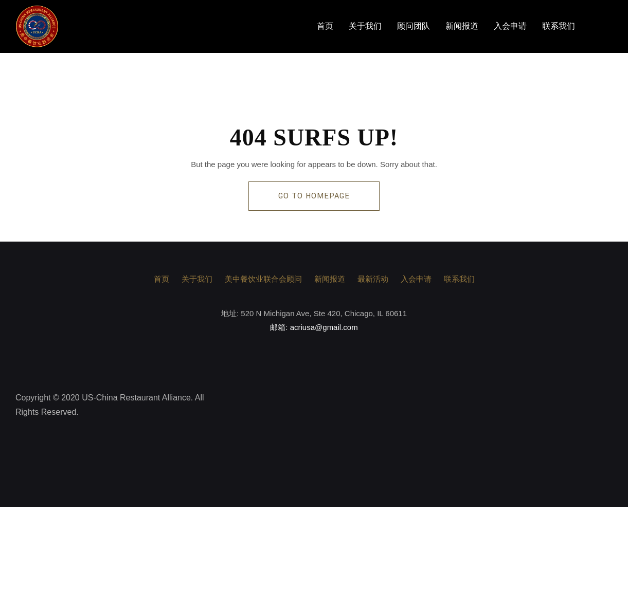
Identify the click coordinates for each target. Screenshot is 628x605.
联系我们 (558, 26)
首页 (325, 26)
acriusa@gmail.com (324, 327)
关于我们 (365, 26)
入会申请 (510, 26)
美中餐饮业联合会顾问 (263, 278)
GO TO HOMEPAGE (314, 196)
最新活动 (372, 278)
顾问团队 (413, 26)
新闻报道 (461, 26)
